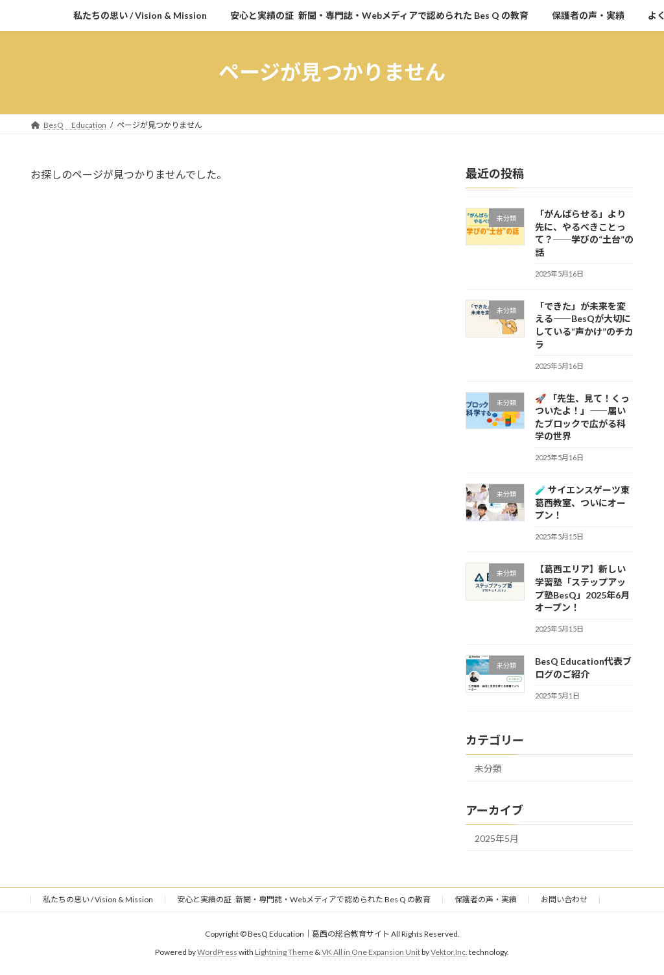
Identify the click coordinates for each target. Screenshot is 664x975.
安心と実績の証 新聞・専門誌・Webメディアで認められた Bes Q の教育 (304, 899)
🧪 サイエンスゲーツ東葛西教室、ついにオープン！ (582, 502)
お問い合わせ (564, 899)
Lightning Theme (284, 952)
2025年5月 (497, 837)
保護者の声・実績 (486, 899)
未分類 (488, 767)
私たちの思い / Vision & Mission (98, 899)
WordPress (217, 952)
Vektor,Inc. (449, 952)
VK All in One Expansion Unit (371, 952)
